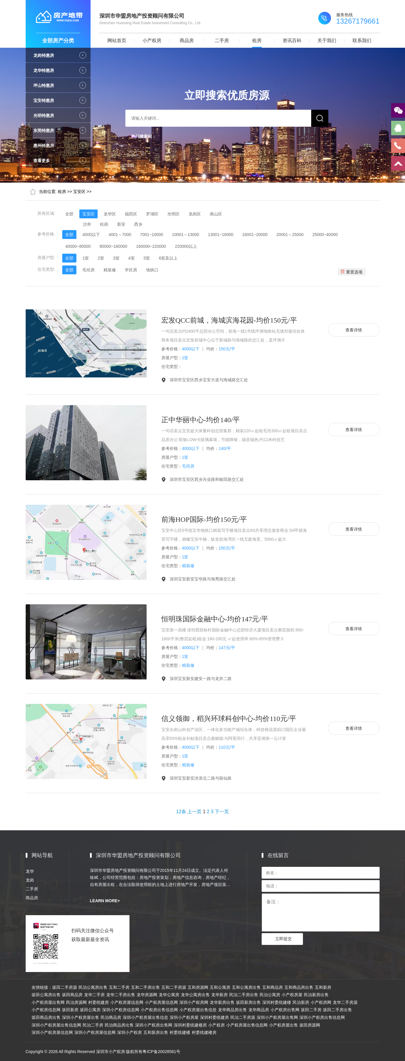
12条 (181, 811)
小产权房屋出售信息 (198, 1010)
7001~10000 (151, 234)
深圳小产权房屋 (184, 1017)
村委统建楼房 (204, 1032)
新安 (121, 224)
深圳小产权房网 (193, 1002)
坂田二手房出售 (337, 1010)
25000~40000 (325, 234)
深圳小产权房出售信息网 (322, 1017)
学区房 (131, 270)
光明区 (173, 214)
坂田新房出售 (248, 1002)
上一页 (194, 811)
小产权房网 (321, 1002)
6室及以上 (168, 258)
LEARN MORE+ (105, 900)
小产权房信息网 (46, 1010)
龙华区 (110, 214)
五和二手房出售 (145, 987)
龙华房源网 (147, 995)
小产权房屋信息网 (126, 1002)
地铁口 (152, 270)
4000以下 (91, 234)
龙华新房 (219, 995)
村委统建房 (98, 1002)
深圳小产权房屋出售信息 (145, 1017)
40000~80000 (78, 246)
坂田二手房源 (64, 987)
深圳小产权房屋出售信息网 (56, 1025)
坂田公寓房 (90, 1010)
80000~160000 (113, 246)
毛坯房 (88, 270)
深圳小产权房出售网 (153, 1025)
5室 (147, 258)
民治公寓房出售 (92, 987)
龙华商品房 (258, 1010)
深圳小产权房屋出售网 (277, 1017)
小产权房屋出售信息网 (247, 1025)
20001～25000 (290, 234)
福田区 (131, 214)
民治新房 (301, 1002)
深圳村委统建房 (214, 1017)
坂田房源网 (309, 1025)
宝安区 (79, 191)
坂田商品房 (72, 995)
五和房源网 (198, 987)
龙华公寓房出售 (195, 995)
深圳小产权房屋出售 (80, 1017)
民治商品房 (111, 1017)
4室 (131, 258)
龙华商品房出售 (232, 1010)
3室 (116, 258)
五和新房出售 (155, 1032)
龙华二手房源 (345, 1002)
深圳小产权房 (129, 1032)
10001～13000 (185, 234)
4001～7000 (120, 234)
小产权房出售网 (284, 1010)
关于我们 (326, 40)
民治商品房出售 (119, 1025)
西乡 (138, 224)
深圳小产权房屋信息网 (52, 1032)
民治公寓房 (270, 995)
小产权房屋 (292, 995)
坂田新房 (70, 1010)
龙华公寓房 (169, 995)
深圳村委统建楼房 (190, 1025)
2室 (101, 258)
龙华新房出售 (222, 1002)
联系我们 (361, 40)
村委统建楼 (180, 1032)
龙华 (30, 871)
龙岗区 (194, 214)
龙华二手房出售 (120, 995)
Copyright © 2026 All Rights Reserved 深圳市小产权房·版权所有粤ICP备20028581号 (103, 1051)
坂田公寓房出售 (46, 995)
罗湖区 (152, 214)
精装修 (110, 270)
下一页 (222, 811)
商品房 (187, 40)
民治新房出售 (316, 995)
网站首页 (116, 40)
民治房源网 (76, 1002)
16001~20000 (255, 234)
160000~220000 (151, 246)
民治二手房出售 (243, 995)
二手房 (222, 40)
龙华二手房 (94, 995)
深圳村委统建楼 (276, 1002)
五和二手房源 (173, 987)
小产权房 (151, 40)
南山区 (216, 214)
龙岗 (30, 880)
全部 (69, 214)
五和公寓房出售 (246, 987)
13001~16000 (220, 234)
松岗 (104, 224)
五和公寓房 (220, 987)
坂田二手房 (311, 1010)
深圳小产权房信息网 (120, 1010)
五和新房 (323, 987)
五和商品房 (272, 987)
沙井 (87, 224)
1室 (85, 258)
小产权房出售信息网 (159, 1010)
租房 (257, 40)
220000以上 (186, 246)
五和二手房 (119, 987)
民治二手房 (93, 1025)
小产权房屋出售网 (48, 1002)
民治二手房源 (242, 1017)
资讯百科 (292, 40)
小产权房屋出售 (283, 1025)
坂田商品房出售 (46, 1017)
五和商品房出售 (298, 987)
